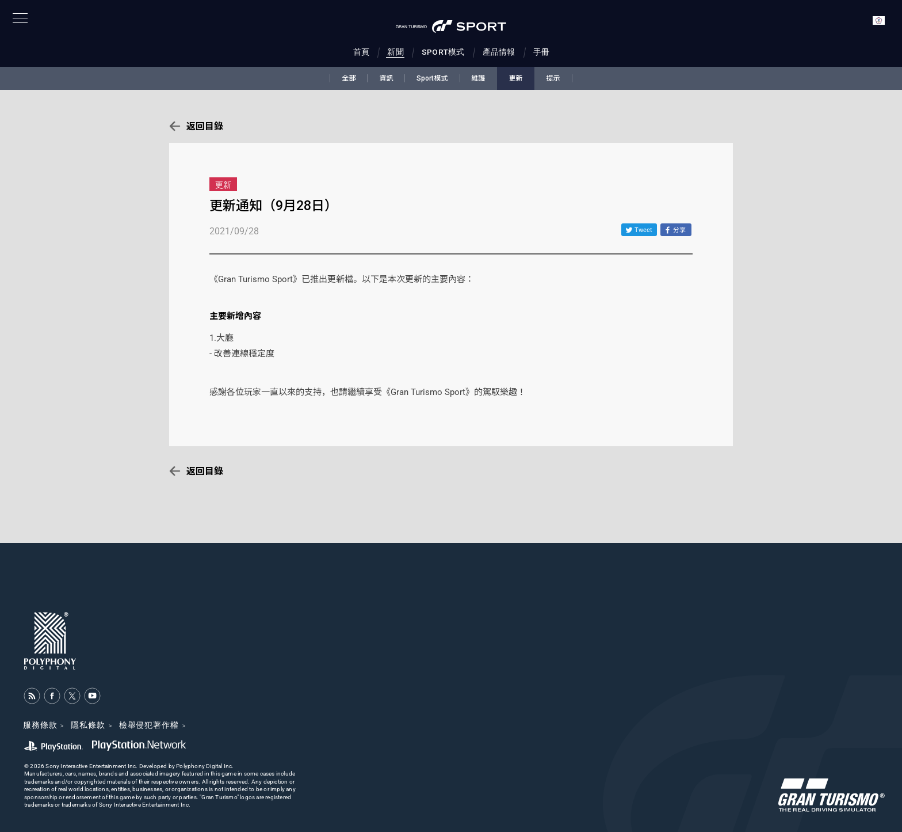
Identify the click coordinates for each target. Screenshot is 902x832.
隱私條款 (88, 725)
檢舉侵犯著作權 (149, 725)
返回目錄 (204, 126)
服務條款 (40, 725)
